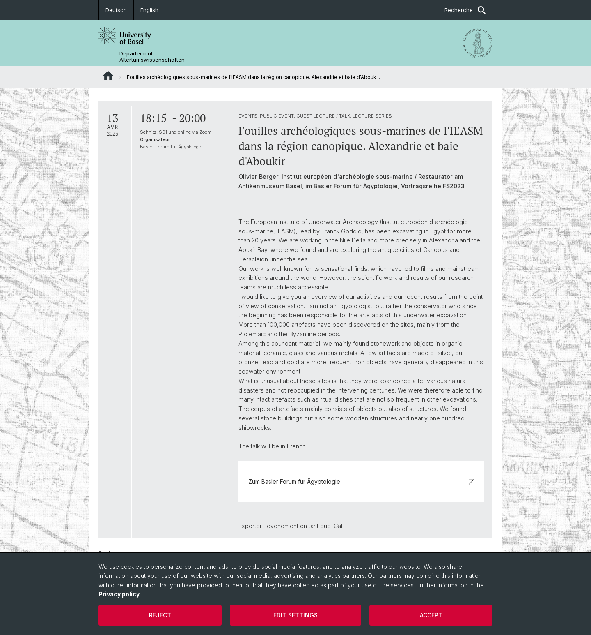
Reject (160, 615)
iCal (337, 525)
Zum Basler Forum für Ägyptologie (361, 481)
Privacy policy (119, 594)
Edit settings (295, 615)
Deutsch (116, 10)
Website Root (108, 75)
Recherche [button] (465, 10)
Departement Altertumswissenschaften (152, 57)
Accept (431, 615)
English (149, 10)
